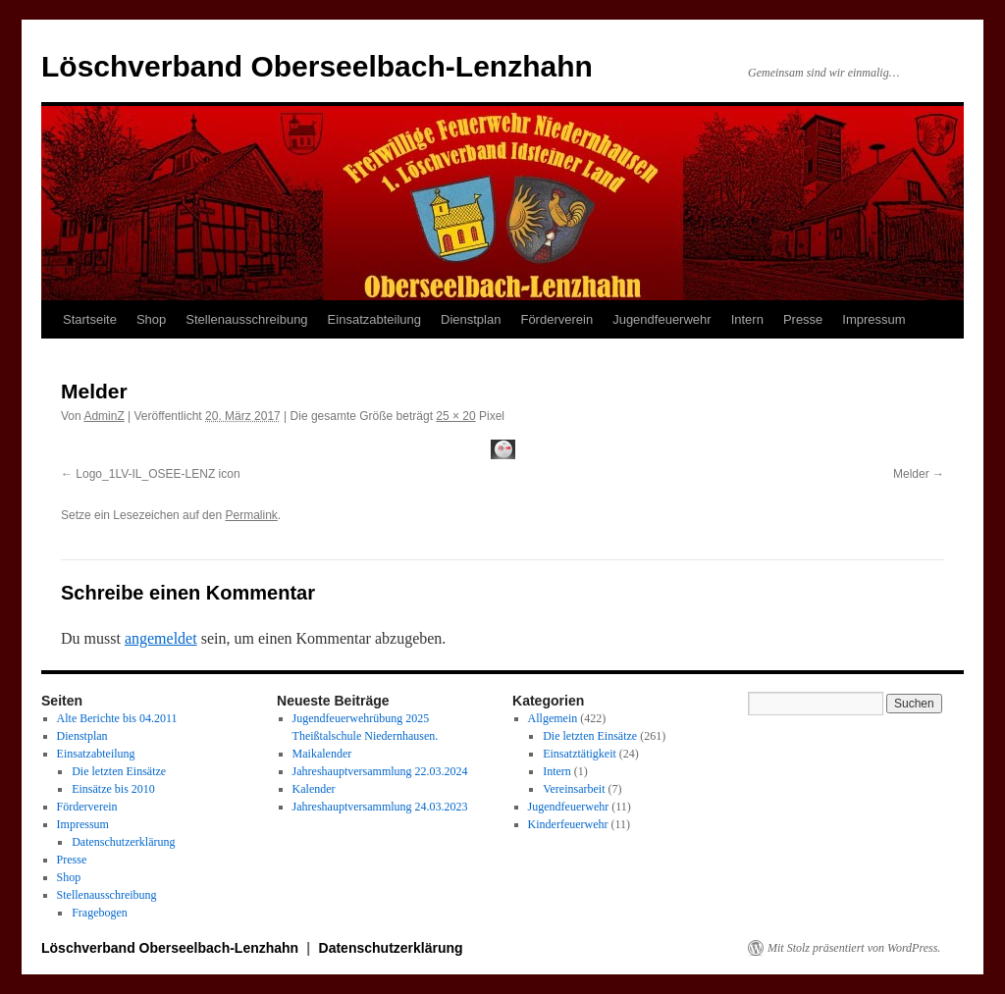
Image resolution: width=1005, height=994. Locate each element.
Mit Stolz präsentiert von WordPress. (853, 948)
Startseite (90, 319)
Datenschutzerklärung (123, 842)
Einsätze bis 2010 (113, 789)
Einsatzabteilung (374, 319)
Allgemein (553, 718)
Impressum (873, 319)
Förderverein (556, 319)
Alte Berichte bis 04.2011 (117, 718)
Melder (911, 474)
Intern (747, 319)
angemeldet (161, 638)
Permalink (251, 515)
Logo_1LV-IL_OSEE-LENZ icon (157, 474)
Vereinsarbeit (574, 789)
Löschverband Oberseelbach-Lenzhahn (317, 66)
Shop (151, 319)
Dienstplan (471, 319)
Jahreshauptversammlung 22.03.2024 (380, 771)
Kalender (314, 789)
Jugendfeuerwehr (661, 319)
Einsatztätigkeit (579, 753)
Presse (802, 319)
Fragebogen (100, 912)
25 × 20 (455, 416)
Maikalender (322, 753)
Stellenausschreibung (246, 319)
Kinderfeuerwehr (568, 824)
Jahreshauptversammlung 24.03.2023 (380, 806)
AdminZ (103, 416)
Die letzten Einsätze (119, 771)
